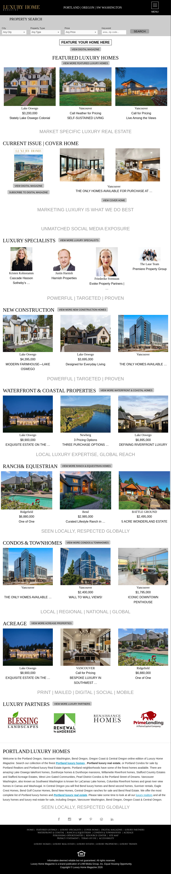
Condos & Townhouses (107, 833)
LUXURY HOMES (42, 844)
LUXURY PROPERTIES (107, 844)
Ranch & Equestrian (79, 833)
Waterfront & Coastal (51, 833)
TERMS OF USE (88, 838)
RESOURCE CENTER (96, 836)
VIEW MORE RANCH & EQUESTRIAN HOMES (86, 466)
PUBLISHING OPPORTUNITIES (68, 836)
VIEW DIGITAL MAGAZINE (85, 49)
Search (140, 31)
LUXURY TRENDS (128, 844)
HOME (30, 830)
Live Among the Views (141, 118)
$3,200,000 (29, 113)
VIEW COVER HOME (114, 200)
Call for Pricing (141, 113)
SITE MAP (113, 836)
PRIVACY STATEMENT (68, 838)
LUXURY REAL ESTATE (64, 844)
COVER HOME (91, 830)
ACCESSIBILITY (106, 838)
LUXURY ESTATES (85, 844)
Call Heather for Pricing (85, 113)
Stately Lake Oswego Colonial (30, 118)
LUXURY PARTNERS (134, 830)
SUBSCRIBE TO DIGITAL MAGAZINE (28, 192)
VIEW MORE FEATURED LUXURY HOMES (85, 63)
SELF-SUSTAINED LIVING (85, 118)
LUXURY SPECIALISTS (70, 830)
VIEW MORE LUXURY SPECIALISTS (79, 240)
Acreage (128, 833)
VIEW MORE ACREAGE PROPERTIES (51, 623)
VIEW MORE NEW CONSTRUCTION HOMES (82, 309)
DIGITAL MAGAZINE (111, 830)
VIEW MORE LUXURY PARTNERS (72, 704)
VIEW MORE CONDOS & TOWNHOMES (88, 542)
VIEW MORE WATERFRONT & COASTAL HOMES (126, 390)
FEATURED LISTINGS (46, 830)
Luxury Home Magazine (43, 864)
